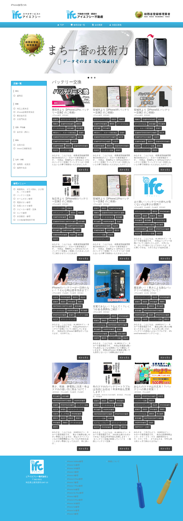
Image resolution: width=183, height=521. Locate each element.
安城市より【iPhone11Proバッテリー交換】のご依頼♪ (111, 200)
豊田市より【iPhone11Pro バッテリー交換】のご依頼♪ (70, 111)
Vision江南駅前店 (24, 149)
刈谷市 (74, 141)
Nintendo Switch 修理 (63, 306)
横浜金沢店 (22, 116)
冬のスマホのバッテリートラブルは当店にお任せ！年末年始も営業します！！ (111, 389)
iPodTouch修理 (162, 229)
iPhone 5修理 (72, 514)
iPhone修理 (57, 115)
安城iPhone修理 (67, 124)
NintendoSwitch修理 (153, 311)
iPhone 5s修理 (73, 507)
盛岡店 (20, 96)
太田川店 (21, 145)
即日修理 (80, 128)
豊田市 (68, 146)
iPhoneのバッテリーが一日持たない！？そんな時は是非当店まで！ (70, 289)
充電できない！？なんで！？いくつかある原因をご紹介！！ (111, 307)
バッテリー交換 (66, 150)
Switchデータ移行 (142, 427)
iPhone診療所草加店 (25, 112)
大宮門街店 (22, 119)
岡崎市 (55, 124)
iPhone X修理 (73, 472)
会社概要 (98, 25)
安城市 (81, 133)
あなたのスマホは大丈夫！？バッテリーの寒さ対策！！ (152, 388)
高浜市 (55, 150)
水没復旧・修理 (23, 216)
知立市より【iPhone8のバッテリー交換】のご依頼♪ (70, 200)
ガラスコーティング (68, 119)
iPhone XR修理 (73, 468)
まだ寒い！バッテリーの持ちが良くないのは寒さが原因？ (152, 203)
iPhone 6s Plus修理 (75, 493)
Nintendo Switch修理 (144, 225)
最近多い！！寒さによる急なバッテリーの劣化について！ (152, 289)
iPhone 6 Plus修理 (75, 500)
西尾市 (80, 119)
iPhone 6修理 (72, 496)
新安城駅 (70, 128)
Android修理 (108, 222)
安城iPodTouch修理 (61, 141)
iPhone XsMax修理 (75, 461)
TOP (62, 25)
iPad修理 (147, 207)
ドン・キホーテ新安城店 (144, 128)
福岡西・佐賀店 (23, 164)
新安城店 (65, 115)
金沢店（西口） (23, 132)
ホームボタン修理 (24, 199)
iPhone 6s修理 (73, 489)
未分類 (146, 293)
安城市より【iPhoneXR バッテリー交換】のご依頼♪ (111, 111)
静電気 (63, 409)
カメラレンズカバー (101, 423)
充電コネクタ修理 (24, 206)
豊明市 (78, 124)
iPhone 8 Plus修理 (75, 479)
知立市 (79, 137)
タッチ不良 (65, 414)
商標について (114, 461)
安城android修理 (81, 146)
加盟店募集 (117, 25)
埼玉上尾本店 (22, 109)
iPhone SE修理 (73, 503)
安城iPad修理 (58, 146)
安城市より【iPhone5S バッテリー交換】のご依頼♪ (152, 111)
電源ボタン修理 (23, 202)
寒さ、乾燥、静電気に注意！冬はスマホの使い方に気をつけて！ (70, 388)
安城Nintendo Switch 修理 (64, 222)
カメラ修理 (22, 213)
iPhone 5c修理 (73, 510)
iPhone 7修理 (72, 482)
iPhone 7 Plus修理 (75, 486)
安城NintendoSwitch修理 (64, 137)
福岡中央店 (22, 168)
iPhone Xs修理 (73, 465)
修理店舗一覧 (79, 25)
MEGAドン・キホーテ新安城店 (64, 133)
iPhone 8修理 (72, 475)
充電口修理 (121, 334)
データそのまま (59, 128)
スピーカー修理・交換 (26, 209)
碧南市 (55, 119)
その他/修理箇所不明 (26, 220)
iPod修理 (155, 207)
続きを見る (83, 170)
